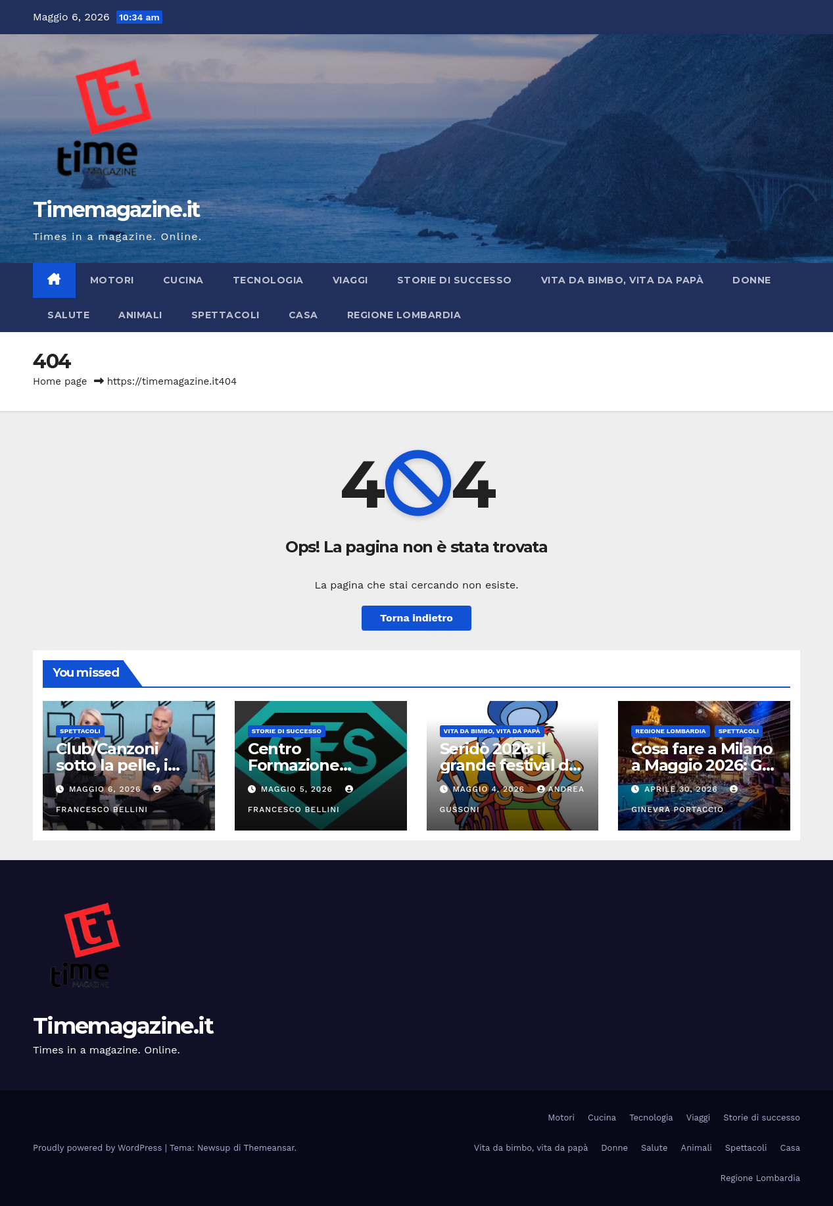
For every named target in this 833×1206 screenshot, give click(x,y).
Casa (303, 315)
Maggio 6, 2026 (106, 789)
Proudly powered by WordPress (99, 1148)
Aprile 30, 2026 (682, 789)
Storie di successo (454, 280)
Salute (68, 315)
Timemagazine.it (116, 209)
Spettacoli (225, 315)
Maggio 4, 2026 (489, 789)
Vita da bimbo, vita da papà (622, 280)
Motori (112, 280)
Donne (751, 280)
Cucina (183, 280)
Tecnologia (268, 280)
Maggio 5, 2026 (298, 789)
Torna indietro (416, 618)
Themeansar (269, 1148)
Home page (60, 381)
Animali (140, 315)
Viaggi (350, 280)
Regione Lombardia (404, 315)
